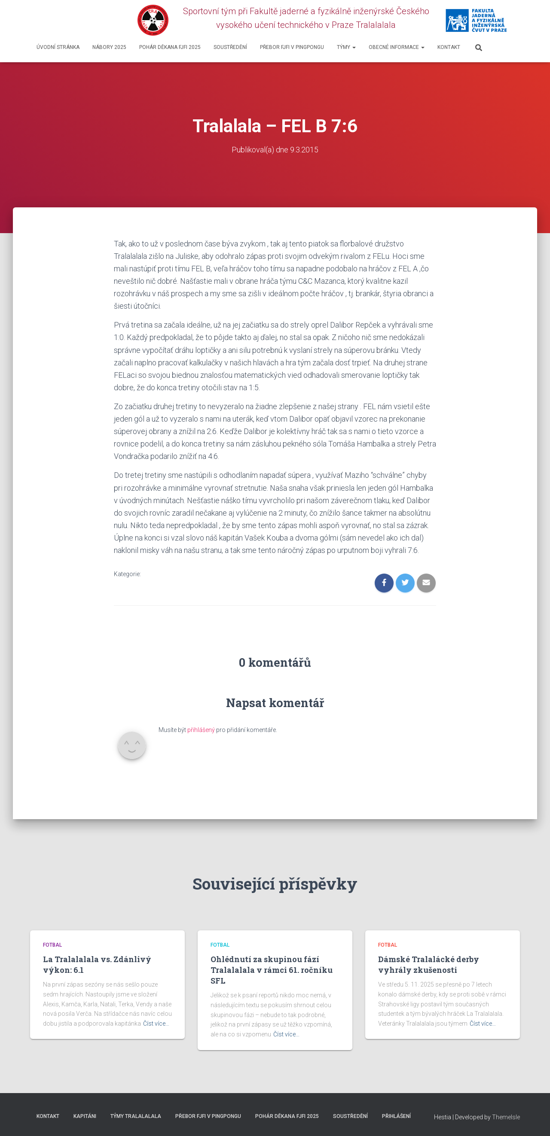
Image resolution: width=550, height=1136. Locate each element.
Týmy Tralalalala (135, 1116)
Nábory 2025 (109, 47)
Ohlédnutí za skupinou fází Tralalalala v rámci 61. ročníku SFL (272, 970)
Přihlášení (396, 1116)
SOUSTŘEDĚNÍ (230, 47)
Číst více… (156, 1023)
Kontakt (448, 47)
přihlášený (201, 729)
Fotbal (52, 945)
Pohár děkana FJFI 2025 (170, 47)
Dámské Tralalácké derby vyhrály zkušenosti (428, 964)
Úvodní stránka (58, 47)
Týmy (346, 47)
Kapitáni (84, 1116)
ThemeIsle (506, 1117)
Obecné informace (397, 47)
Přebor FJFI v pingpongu (292, 47)
